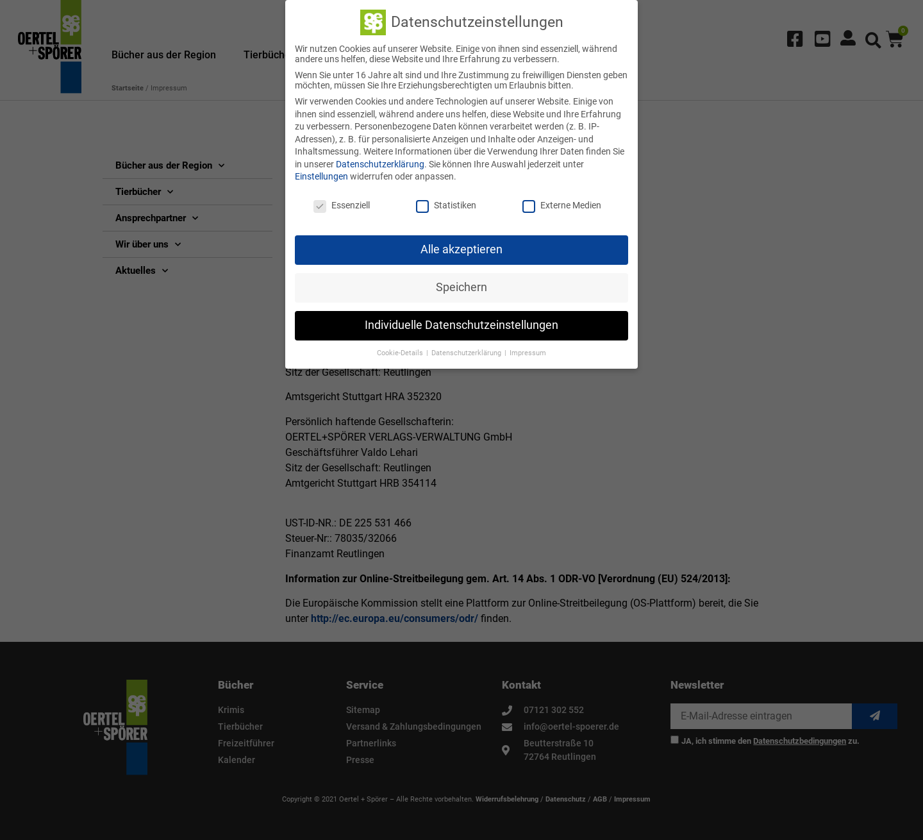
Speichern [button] (461, 283)
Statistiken (446, 201)
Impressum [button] (528, 349)
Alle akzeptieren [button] (461, 245)
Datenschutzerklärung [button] (467, 349)
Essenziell (341, 201)
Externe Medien (561, 201)
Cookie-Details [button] (401, 349)
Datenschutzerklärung (380, 160)
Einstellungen (321, 173)
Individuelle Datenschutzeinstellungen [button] (461, 321)
